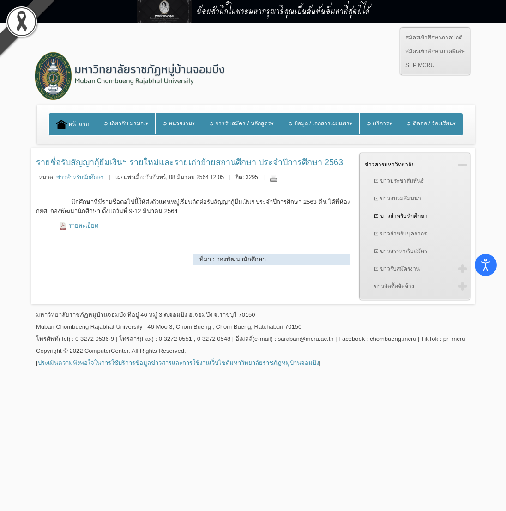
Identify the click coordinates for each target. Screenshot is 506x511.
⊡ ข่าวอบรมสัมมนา (397, 198)
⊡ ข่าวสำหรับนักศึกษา (401, 216)
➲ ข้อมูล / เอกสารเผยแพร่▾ (320, 123)
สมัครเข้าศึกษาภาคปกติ (434, 37)
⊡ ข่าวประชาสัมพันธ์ (399, 181)
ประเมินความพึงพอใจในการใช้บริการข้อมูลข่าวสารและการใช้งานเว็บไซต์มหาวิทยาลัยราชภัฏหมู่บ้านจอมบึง (178, 362)
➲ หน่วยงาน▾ (179, 123)
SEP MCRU (419, 65)
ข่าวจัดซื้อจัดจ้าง (394, 286)
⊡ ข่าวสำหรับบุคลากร (400, 233)
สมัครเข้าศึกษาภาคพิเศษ (435, 51)
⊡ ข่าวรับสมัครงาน (397, 268)
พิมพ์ (273, 178)
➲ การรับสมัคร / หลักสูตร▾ (241, 123)
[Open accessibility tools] (486, 265)
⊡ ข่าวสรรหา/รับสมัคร (401, 251)
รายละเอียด (83, 225)
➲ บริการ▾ (379, 123)
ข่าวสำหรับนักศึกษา (80, 177)
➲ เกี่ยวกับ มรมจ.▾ (125, 123)
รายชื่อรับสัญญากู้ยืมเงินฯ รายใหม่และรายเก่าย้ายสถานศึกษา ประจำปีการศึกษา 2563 (189, 162)
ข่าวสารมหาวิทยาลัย (390, 164)
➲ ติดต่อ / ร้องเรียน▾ (431, 123)
